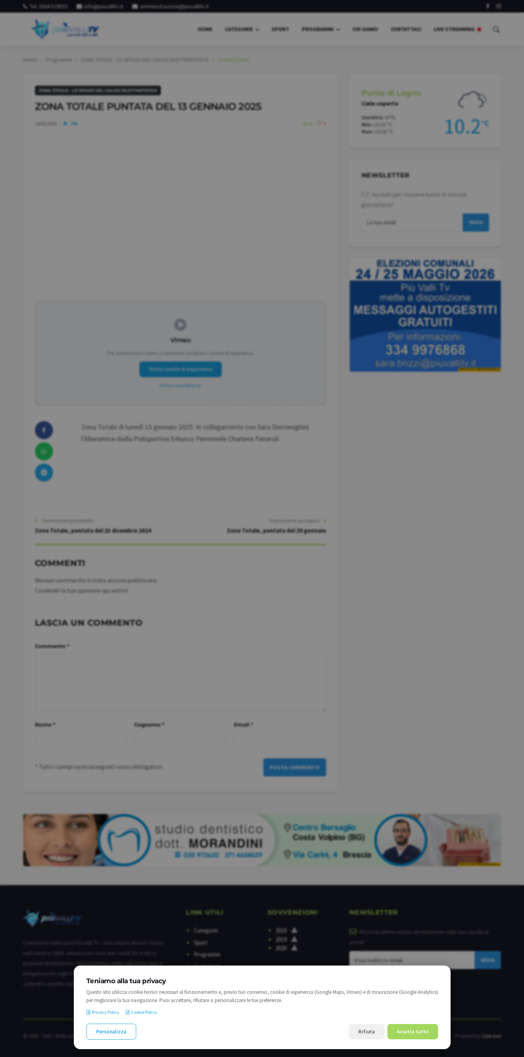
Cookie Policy (141, 1012)
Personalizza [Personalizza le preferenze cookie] (111, 1031)
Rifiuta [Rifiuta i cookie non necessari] (366, 1031)
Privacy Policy (102, 1012)
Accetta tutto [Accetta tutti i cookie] (413, 1031)
